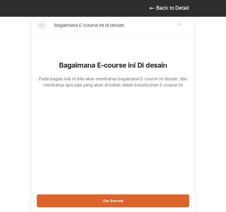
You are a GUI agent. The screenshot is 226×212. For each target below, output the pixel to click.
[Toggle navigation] (41, 8)
